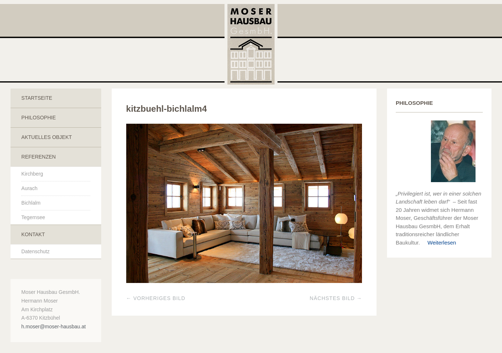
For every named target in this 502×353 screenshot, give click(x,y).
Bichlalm (31, 203)
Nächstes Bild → (336, 298)
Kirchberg (32, 174)
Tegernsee (33, 217)
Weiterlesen (438, 242)
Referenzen (38, 157)
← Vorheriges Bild (155, 298)
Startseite (36, 98)
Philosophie (38, 117)
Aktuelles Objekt (46, 137)
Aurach (29, 188)
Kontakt (33, 234)
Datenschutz (35, 251)
